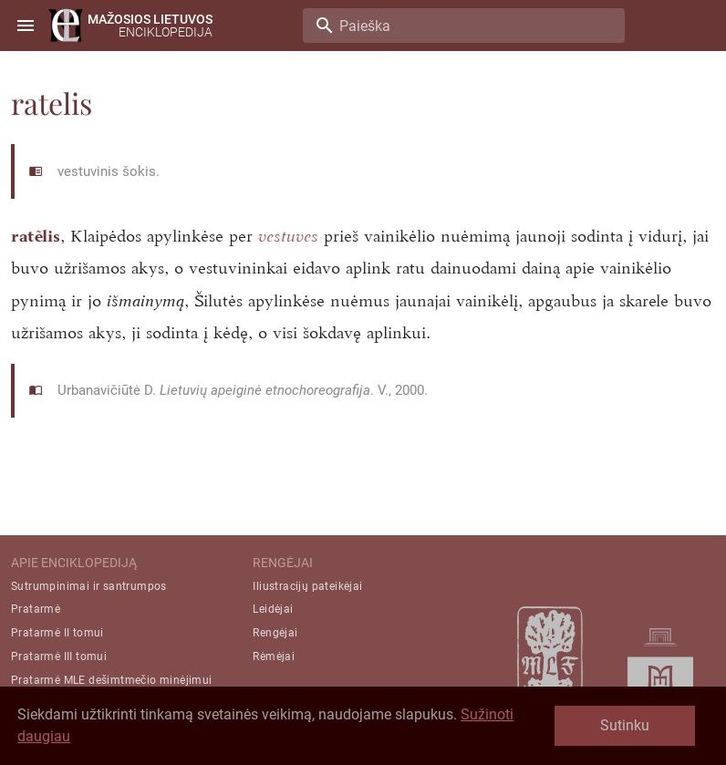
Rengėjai (275, 632)
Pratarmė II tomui (57, 632)
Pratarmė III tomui (59, 656)
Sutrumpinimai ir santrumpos (89, 586)
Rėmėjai (274, 656)
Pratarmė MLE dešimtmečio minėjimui (112, 680)
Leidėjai (273, 609)
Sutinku (624, 725)
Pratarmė (35, 609)
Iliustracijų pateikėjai (307, 586)
